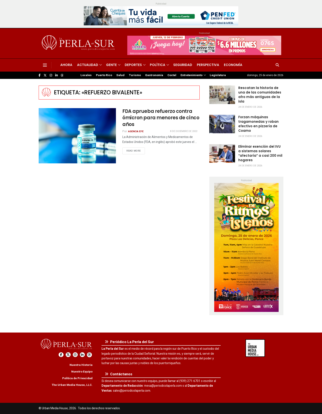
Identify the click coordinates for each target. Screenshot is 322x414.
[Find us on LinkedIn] (56, 75)
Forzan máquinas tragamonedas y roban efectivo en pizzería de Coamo (258, 124)
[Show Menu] (45, 65)
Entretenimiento (191, 75)
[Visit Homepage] (79, 43)
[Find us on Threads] (62, 75)
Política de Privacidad (77, 378)
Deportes (133, 65)
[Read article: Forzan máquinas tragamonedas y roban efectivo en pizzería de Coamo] (222, 124)
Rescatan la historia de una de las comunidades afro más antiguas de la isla (259, 95)
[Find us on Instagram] (51, 75)
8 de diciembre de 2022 (183, 131)
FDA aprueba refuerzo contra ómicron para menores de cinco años (160, 118)
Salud (120, 75)
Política (157, 65)
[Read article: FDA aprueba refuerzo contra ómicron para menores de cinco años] (77, 135)
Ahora (66, 65)
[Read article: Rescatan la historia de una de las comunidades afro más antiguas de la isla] (222, 95)
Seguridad (182, 65)
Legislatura (218, 75)
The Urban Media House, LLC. (72, 385)
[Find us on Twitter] (45, 75)
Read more (135, 151)
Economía (233, 65)
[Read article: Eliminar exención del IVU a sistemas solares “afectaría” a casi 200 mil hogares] (222, 153)
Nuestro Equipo (82, 372)
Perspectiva (208, 65)
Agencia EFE (136, 131)
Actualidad (87, 65)
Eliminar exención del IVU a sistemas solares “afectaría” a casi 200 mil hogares (260, 153)
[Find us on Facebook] (40, 75)
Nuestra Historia (81, 365)
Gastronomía (154, 75)
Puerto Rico (104, 75)
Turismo (135, 75)
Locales (86, 75)
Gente (111, 65)
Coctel (171, 75)
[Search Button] (277, 65)
